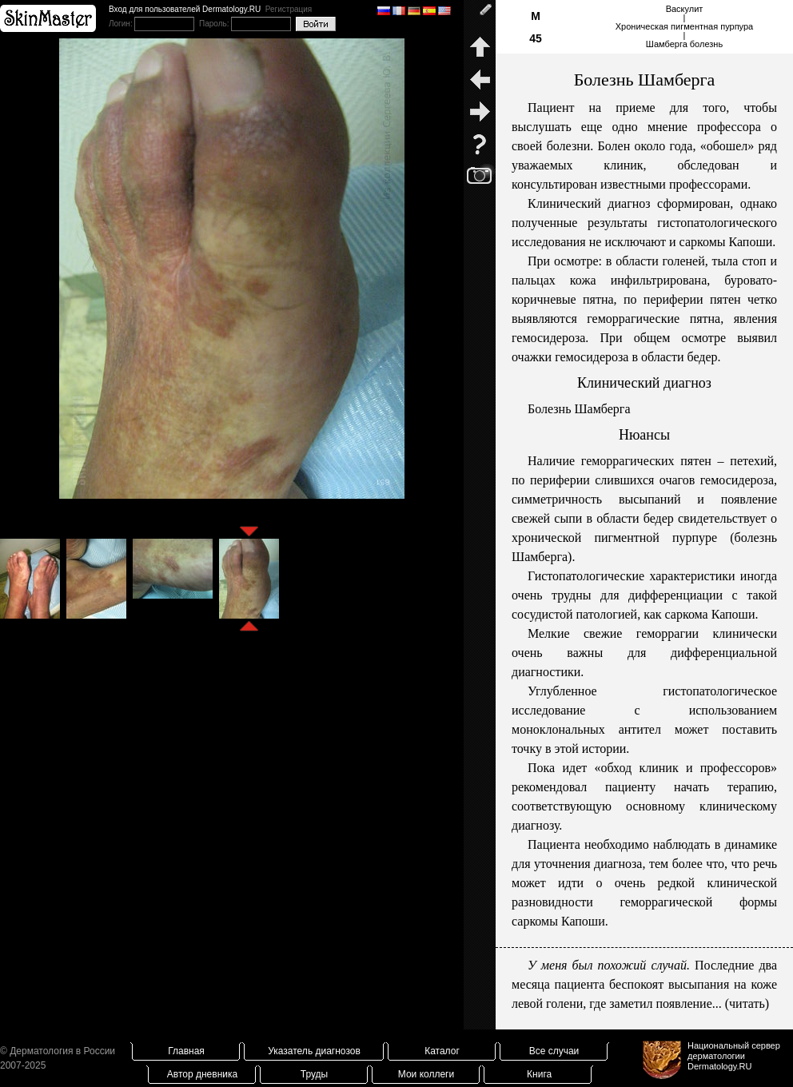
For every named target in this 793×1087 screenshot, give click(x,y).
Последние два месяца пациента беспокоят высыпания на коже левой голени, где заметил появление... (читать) (644, 984)
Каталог (442, 1051)
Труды (314, 1074)
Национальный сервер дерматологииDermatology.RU (733, 1056)
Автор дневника (202, 1074)
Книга (539, 1074)
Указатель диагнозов (314, 1051)
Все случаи (554, 1051)
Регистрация (288, 9)
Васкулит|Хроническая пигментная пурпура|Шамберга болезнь (684, 26)
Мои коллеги (426, 1074)
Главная (186, 1051)
